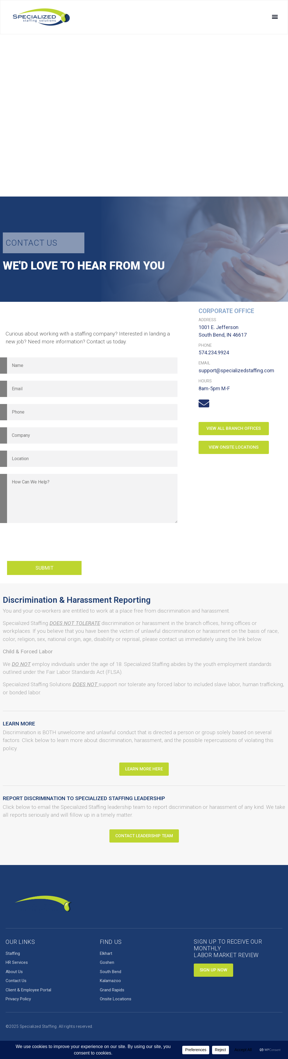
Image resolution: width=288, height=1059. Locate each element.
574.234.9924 (214, 352)
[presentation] (50, 543)
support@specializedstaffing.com (236, 370)
